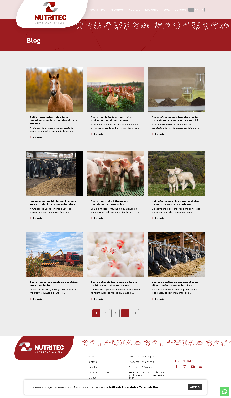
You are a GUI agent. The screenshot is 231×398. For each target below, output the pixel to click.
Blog (166, 9)
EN (196, 10)
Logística (151, 9)
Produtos (117, 9)
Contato (180, 9)
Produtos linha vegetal (142, 356)
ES (202, 10)
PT (191, 10)
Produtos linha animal (141, 361)
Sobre (91, 356)
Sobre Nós (98, 9)
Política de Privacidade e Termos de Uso (133, 387)
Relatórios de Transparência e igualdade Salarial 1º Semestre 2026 (147, 375)
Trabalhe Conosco (98, 372)
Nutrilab (134, 9)
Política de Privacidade (142, 367)
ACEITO (195, 387)
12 (134, 313)
